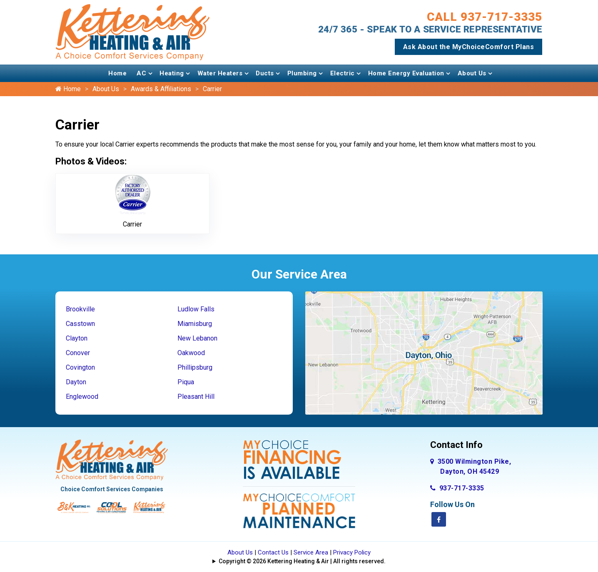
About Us (472, 73)
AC (141, 73)
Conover (78, 353)
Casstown (80, 324)
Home (117, 73)
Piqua (185, 382)
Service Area (311, 552)
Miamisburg (194, 324)
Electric (342, 73)
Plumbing (302, 73)
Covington (80, 367)
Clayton (76, 338)
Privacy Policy (352, 552)
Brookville (80, 309)
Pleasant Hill (195, 396)
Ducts (265, 73)
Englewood (82, 396)
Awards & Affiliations (161, 89)
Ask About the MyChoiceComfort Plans (468, 47)
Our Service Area (299, 274)
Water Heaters (220, 73)
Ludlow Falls (195, 309)
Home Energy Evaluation (406, 73)
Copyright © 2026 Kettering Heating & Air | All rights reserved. (302, 561)
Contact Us (273, 552)
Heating (171, 73)
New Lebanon (197, 338)
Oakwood (191, 353)
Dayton (76, 382)
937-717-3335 (457, 488)
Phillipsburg (194, 367)
